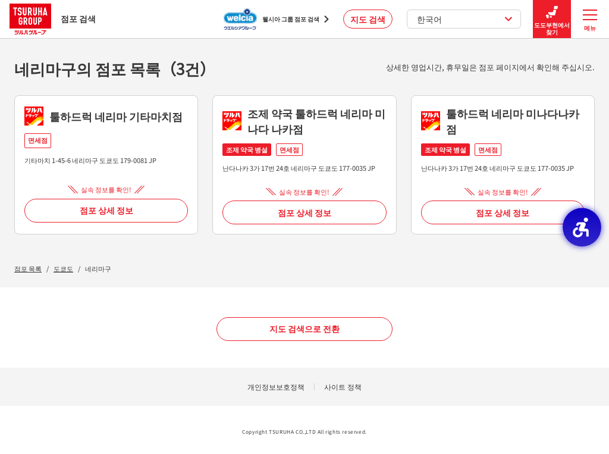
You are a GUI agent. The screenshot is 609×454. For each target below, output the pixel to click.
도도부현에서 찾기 (552, 19)
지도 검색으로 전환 (304, 328)
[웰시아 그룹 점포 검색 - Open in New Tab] (276, 19)
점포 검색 (53, 19)
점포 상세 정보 (106, 210)
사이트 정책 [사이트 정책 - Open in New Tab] (343, 386)
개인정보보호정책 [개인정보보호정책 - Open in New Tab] (275, 386)
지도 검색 (367, 19)
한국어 (465, 19)
